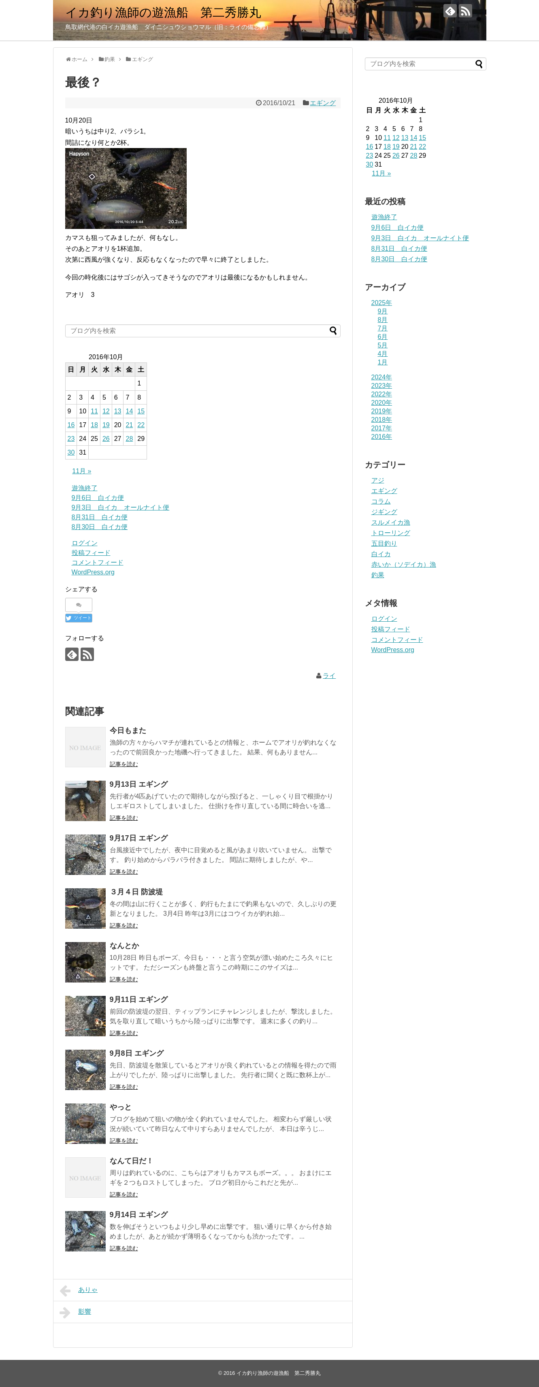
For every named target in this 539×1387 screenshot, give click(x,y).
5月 (383, 345)
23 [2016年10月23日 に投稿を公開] (71, 438)
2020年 (381, 402)
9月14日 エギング (139, 1215)
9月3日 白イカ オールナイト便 (121, 507)
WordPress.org (93, 572)
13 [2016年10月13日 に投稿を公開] (117, 411)
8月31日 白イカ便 (100, 517)
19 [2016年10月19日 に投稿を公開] (106, 424)
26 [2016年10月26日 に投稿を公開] (106, 438)
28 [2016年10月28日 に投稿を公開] (129, 438)
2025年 (381, 302)
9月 (383, 311)
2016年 (381, 436)
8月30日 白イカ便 (100, 526)
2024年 (381, 377)
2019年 (381, 411)
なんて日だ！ (131, 1161)
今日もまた (128, 730)
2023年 (381, 385)
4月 (383, 353)
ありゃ (79, 1290)
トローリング (390, 532)
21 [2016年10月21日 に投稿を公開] (129, 424)
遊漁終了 (85, 488)
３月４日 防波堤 (136, 892)
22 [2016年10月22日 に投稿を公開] (141, 424)
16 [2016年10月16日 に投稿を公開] (71, 424)
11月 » (81, 471)
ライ (329, 675)
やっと (121, 1107)
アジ (377, 480)
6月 (383, 336)
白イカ (381, 554)
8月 (383, 319)
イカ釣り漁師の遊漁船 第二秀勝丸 (163, 12)
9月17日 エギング (139, 838)
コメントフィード (98, 562)
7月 (383, 328)
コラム (381, 501)
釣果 (377, 575)
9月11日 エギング (139, 999)
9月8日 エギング (137, 1053)
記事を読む (124, 764)
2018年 (381, 419)
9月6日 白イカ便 (98, 497)
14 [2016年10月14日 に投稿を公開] (129, 411)
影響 (76, 1312)
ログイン (85, 543)
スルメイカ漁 (390, 522)
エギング (323, 103)
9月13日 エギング (139, 784)
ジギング (384, 511)
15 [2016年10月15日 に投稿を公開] (141, 411)
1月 (383, 362)
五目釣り (384, 543)
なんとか (124, 946)
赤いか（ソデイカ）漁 (403, 564)
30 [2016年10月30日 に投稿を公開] (71, 452)
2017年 (381, 428)
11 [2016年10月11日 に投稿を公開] (94, 411)
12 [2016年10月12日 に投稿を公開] (106, 411)
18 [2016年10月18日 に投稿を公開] (94, 424)
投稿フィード (91, 552)
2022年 (381, 394)
